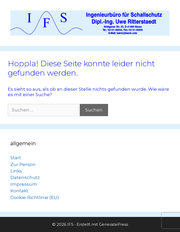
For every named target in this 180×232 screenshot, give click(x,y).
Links (16, 171)
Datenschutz (25, 177)
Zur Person (23, 164)
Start (15, 157)
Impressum (23, 184)
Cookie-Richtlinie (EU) (34, 197)
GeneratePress (113, 224)
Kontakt (19, 190)
